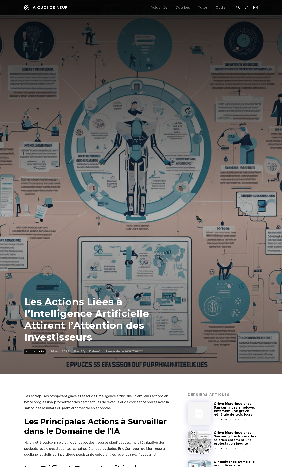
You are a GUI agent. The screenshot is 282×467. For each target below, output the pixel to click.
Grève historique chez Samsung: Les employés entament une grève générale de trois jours (234, 409)
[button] (237, 7)
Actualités (35, 351)
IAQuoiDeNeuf (90, 351)
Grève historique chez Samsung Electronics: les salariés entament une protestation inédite (235, 438)
